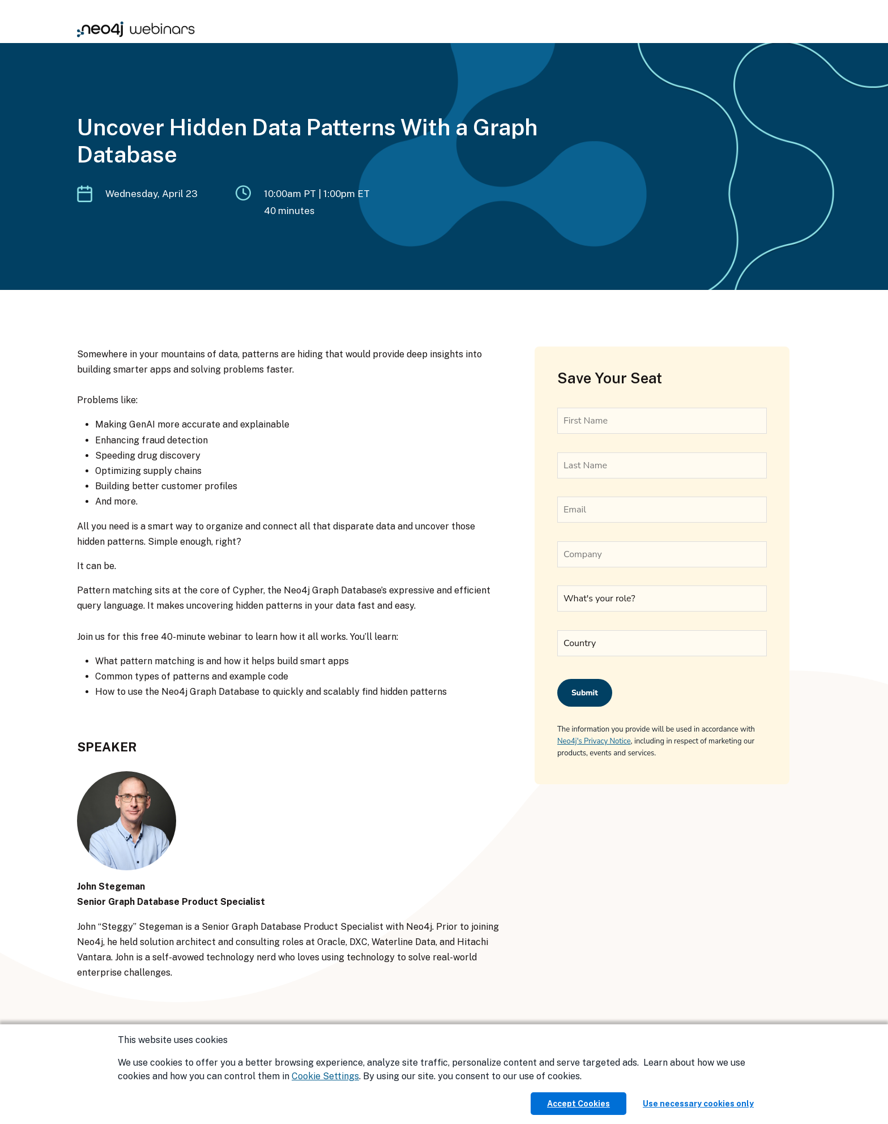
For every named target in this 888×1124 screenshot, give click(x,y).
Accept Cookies (578, 1103)
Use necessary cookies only (698, 1103)
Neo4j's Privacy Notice (594, 741)
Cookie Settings (325, 1076)
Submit (584, 692)
